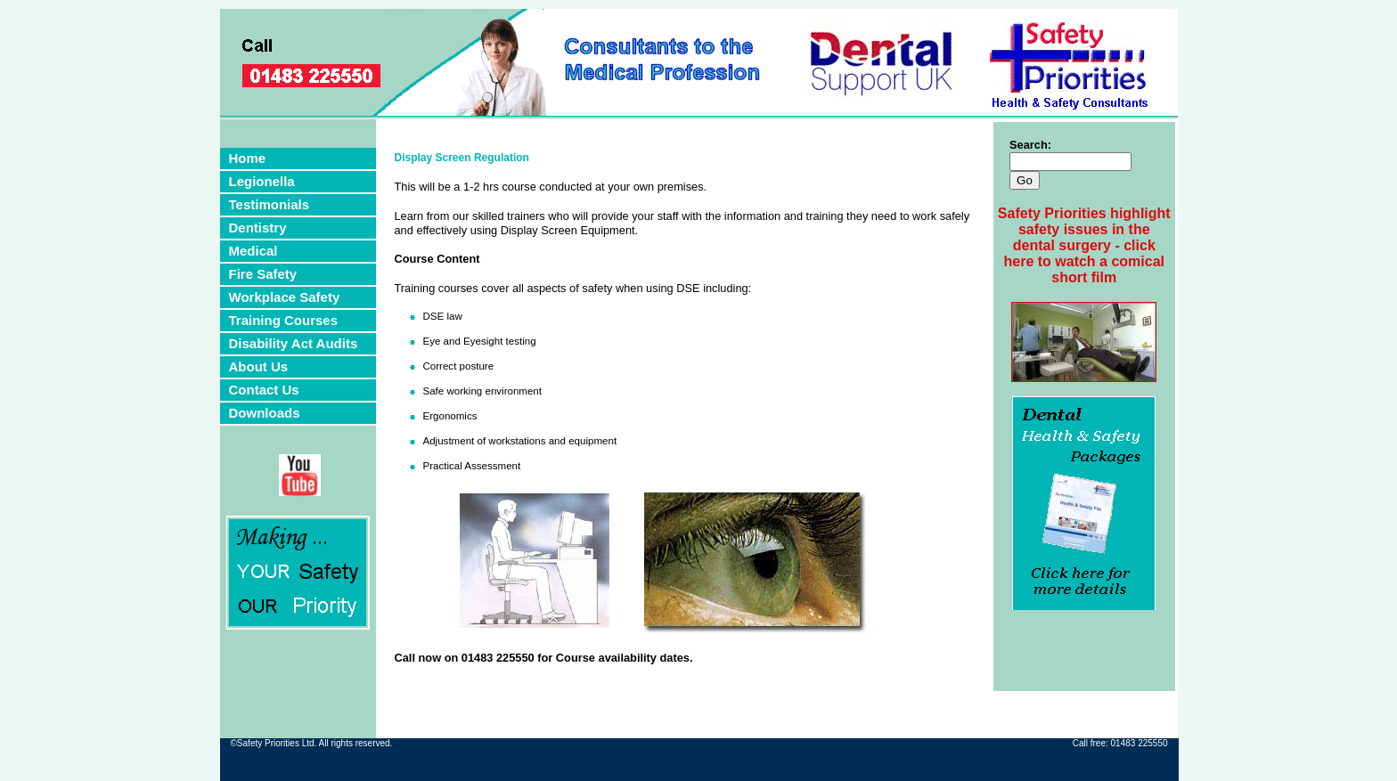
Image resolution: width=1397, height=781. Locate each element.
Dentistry (258, 227)
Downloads (264, 412)
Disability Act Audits (293, 343)
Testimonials (269, 204)
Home (247, 158)
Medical (253, 250)
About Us (259, 366)
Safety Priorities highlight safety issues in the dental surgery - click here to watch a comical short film (1084, 245)
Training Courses (284, 320)
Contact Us (264, 389)
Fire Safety (263, 273)
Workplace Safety (284, 297)
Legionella (262, 181)
